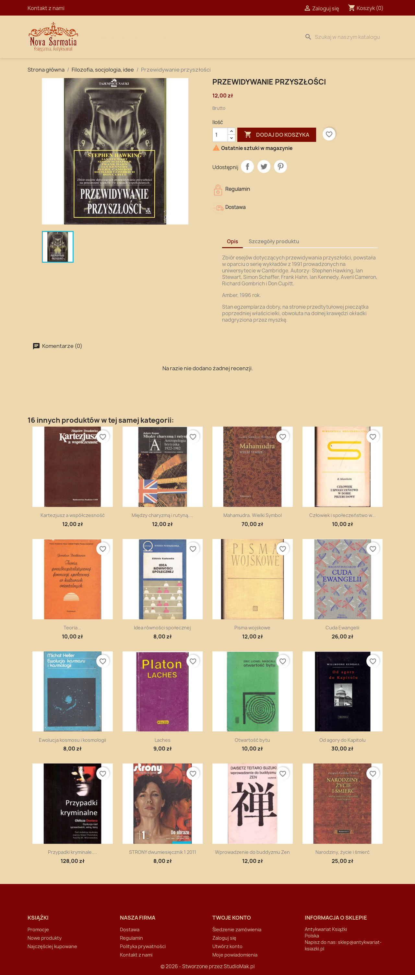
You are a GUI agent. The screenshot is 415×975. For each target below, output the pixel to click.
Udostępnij (247, 166)
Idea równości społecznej (162, 628)
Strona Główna (120, 36)
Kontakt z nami (46, 8)
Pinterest (280, 166)
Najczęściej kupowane (52, 946)
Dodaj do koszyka (276, 135)
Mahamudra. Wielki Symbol (252, 515)
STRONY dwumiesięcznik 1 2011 (162, 852)
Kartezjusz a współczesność (73, 515)
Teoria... (72, 628)
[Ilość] (220, 135)
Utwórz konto (227, 946)
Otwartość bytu (252, 740)
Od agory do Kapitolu (342, 740)
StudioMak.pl (239, 966)
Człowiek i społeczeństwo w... (342, 515)
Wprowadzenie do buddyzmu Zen (252, 852)
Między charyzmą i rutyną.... (162, 515)
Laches (163, 740)
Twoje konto (231, 917)
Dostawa (164, 36)
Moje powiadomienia (234, 955)
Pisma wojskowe (252, 628)
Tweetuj (263, 166)
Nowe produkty (45, 938)
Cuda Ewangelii (342, 628)
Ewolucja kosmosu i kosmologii (72, 740)
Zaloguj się (224, 938)
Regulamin (131, 938)
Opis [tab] (232, 241)
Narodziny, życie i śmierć (342, 852)
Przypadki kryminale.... (72, 852)
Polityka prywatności (143, 946)
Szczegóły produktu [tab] (274, 241)
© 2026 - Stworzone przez (192, 966)
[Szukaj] (344, 36)
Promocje (38, 929)
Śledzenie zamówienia (236, 929)
